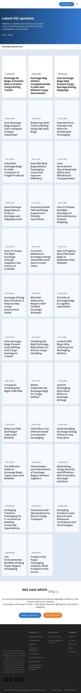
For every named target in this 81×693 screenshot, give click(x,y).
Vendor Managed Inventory (55, 645)
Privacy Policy (56, 690)
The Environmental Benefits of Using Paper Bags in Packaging (14, 566)
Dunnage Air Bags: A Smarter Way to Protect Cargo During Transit (14, 84)
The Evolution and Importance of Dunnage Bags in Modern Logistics (40, 476)
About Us (72, 640)
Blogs (71, 652)
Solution (72, 644)
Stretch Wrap (34, 657)
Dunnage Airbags (35, 640)
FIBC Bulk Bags (34, 665)
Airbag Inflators (35, 644)
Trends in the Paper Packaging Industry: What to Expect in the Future (39, 568)
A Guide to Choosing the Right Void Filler (13, 391)
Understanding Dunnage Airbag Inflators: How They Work (67, 437)
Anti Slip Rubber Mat (37, 661)
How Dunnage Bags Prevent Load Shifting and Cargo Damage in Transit (12, 352)
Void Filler (32, 648)
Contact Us (73, 655)
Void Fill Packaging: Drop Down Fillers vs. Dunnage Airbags (64, 396)
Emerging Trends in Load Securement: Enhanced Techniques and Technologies (66, 521)
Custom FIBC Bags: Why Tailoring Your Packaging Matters (65, 351)
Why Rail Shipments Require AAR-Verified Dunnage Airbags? (38, 309)
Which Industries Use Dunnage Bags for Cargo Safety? (39, 394)
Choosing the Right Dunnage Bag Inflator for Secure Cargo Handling (39, 351)
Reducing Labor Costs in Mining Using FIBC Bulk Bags (39, 131)
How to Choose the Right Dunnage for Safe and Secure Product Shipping (66, 218)
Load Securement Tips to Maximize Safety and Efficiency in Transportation (66, 174)
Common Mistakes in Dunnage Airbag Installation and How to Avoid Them (40, 262)
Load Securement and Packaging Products (36, 671)
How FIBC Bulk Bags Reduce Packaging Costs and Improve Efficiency (38, 174)
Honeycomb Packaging (33, 653)
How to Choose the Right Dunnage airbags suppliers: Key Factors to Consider (13, 263)
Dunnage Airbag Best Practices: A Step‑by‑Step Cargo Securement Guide (14, 309)
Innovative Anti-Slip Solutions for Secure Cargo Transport (40, 518)
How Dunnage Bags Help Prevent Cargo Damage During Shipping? (66, 84)
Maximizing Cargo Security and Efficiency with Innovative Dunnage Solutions (66, 477)
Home (4, 35)
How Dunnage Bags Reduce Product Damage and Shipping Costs (13, 216)
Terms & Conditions (70, 690)
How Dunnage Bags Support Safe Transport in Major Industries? (13, 132)
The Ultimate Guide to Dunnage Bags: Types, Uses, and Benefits (14, 476)
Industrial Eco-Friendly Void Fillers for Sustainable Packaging (66, 132)
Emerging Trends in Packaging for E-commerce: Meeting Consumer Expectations (12, 522)
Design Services (55, 640)
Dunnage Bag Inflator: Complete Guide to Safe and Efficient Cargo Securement (40, 86)
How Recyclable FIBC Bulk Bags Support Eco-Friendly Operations (40, 216)
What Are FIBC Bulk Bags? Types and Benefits (12, 437)
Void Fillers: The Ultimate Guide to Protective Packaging (39, 437)
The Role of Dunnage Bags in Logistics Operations (66, 306)
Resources (73, 648)
